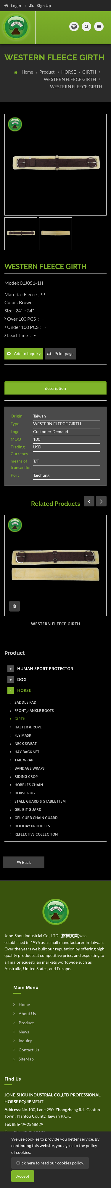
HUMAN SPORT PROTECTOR (40, 668)
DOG (16, 679)
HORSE (69, 71)
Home (28, 71)
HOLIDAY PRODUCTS (30, 826)
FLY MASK (20, 735)
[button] (74, 26)
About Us (24, 1013)
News (21, 1031)
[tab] (55, 397)
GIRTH (89, 71)
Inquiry (22, 1040)
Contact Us (26, 1049)
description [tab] (55, 388)
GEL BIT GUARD (25, 809)
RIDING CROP (24, 776)
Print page (60, 353)
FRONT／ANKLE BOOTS (32, 710)
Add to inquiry (24, 353)
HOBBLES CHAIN (26, 784)
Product (47, 71)
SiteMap (23, 1058)
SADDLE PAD (23, 702)
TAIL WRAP (21, 760)
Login (13, 5)
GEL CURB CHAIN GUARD (34, 817)
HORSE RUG (22, 793)
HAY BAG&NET (24, 751)
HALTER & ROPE (26, 727)
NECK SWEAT (23, 743)
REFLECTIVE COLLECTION (34, 834)
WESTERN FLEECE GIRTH (70, 79)
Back (24, 862)
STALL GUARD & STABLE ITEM (38, 801)
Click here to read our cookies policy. (50, 1162)
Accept (22, 1176)
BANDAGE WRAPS (27, 768)
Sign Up (40, 5)
